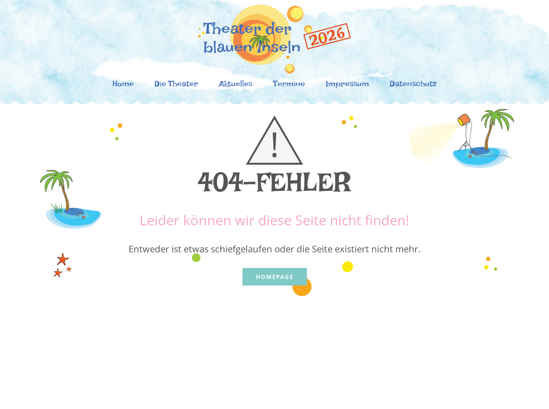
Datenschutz (413, 86)
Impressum (347, 86)
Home (123, 86)
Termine (289, 86)
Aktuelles (235, 86)
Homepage (275, 277)
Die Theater (176, 86)
